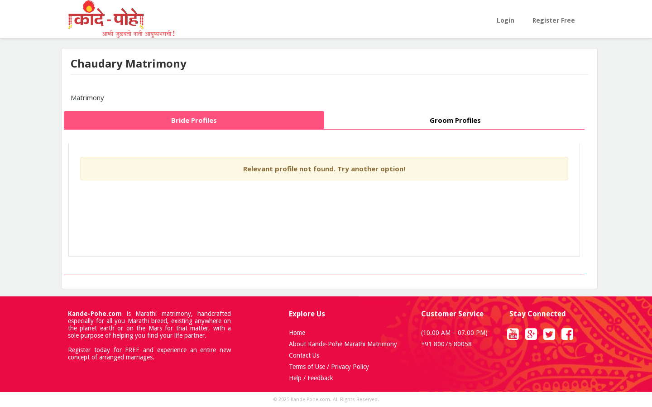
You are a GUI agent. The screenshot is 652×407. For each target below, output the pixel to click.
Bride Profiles (194, 120)
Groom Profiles (455, 120)
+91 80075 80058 (446, 344)
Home (297, 332)
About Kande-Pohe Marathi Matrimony (343, 344)
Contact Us (304, 355)
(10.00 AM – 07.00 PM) (454, 332)
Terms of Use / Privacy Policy (329, 366)
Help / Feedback (311, 378)
